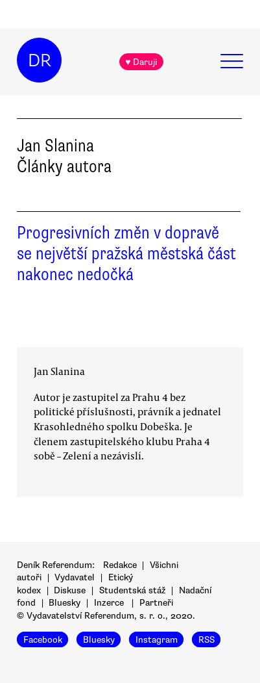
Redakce (120, 565)
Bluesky (64, 602)
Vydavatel (74, 577)
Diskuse (70, 590)
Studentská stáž (132, 590)
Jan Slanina (59, 371)
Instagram (157, 639)
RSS (206, 639)
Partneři (156, 602)
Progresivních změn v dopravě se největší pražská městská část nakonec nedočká (126, 253)
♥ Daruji (141, 62)
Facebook (42, 639)
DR (39, 60)
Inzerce (109, 602)
